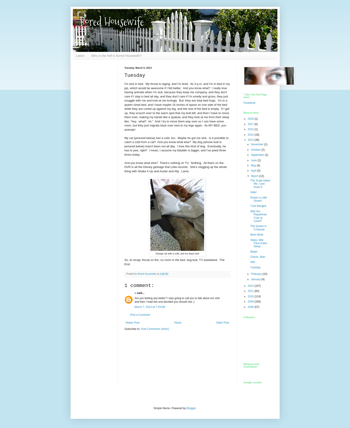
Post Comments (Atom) (155, 329)
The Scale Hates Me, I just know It (260, 184)
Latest (80, 55)
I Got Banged (258, 205)
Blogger (191, 408)
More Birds (256, 234)
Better (253, 251)
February (256, 274)
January (256, 279)
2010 (251, 296)
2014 (251, 134)
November (257, 144)
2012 (251, 285)
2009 (251, 301)
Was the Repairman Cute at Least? (258, 216)
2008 (251, 307)
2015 (251, 129)
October (256, 149)
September (258, 155)
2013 (251, 139)
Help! (253, 192)
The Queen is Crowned (258, 228)
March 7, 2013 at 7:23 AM (150, 307)
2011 (251, 291)
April (254, 170)
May (254, 165)
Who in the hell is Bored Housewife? (116, 55)
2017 (251, 124)
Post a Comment (140, 314)
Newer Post (133, 322)
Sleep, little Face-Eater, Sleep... (259, 243)
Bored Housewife (112, 21)
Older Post (222, 322)
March (255, 176)
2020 (251, 118)
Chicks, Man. (258, 256)
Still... (253, 262)
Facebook (250, 102)
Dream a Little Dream (258, 199)
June (254, 160)
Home (177, 322)
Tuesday (255, 267)
